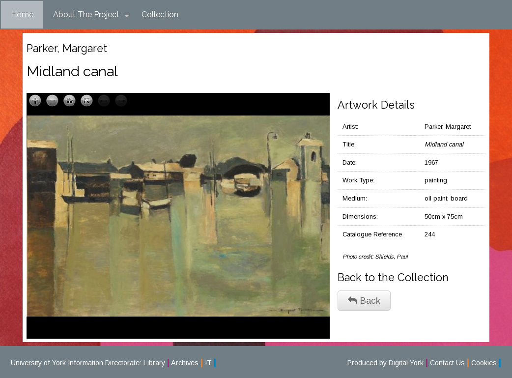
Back (364, 300)
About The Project (91, 15)
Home (22, 14)
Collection (160, 14)
